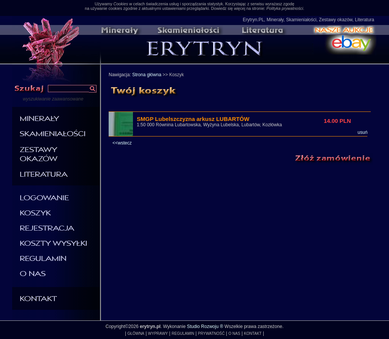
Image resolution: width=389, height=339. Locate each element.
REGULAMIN (183, 333)
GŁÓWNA (135, 333)
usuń (362, 132)
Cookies (120, 4)
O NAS (234, 333)
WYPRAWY (158, 333)
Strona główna (146, 74)
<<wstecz (122, 143)
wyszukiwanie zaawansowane (53, 99)
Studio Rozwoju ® (205, 326)
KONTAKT (252, 333)
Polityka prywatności (284, 8)
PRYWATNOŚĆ (211, 333)
